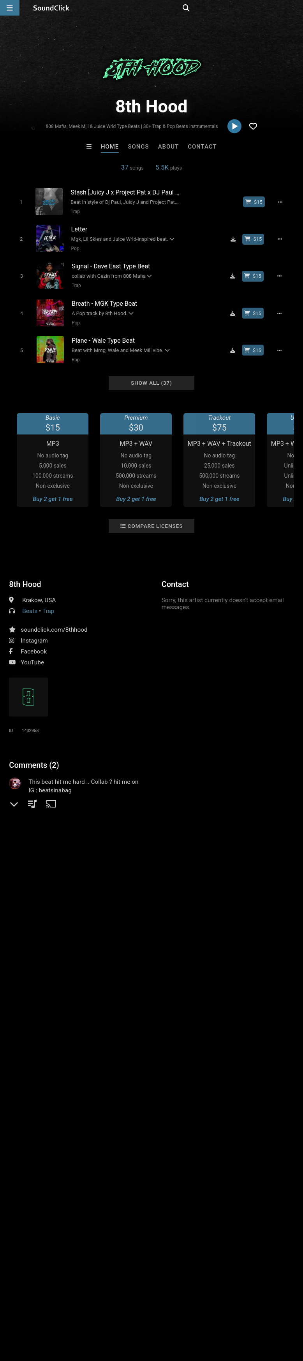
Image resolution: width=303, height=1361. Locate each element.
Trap (72, 211)
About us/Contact (69, 1314)
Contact (202, 146)
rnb (201, 877)
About (168, 146)
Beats (29, 602)
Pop (73, 246)
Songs (138, 146)
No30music (248, 1179)
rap (64, 877)
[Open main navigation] (9, 8)
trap (235, 877)
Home (110, 146)
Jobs (106, 1314)
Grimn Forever (184, 1179)
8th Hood (25, 576)
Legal (210, 1314)
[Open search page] (295, 8)
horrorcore (176, 877)
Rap (73, 353)
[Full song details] (283, 201)
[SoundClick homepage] (51, 8)
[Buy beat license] (257, 201)
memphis (40, 877)
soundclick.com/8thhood (54, 621)
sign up (39, 828)
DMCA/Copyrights (145, 1314)
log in (68, 828)
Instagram (34, 632)
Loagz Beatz (55, 1179)
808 (218, 877)
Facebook (34, 643)
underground (138, 877)
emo (81, 877)
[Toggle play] (18, 202)
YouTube (32, 654)
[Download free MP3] (236, 237)
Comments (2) (34, 757)
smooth (104, 877)
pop (16, 877)
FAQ (32, 1314)
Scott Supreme (119, 1179)
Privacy (186, 1314)
